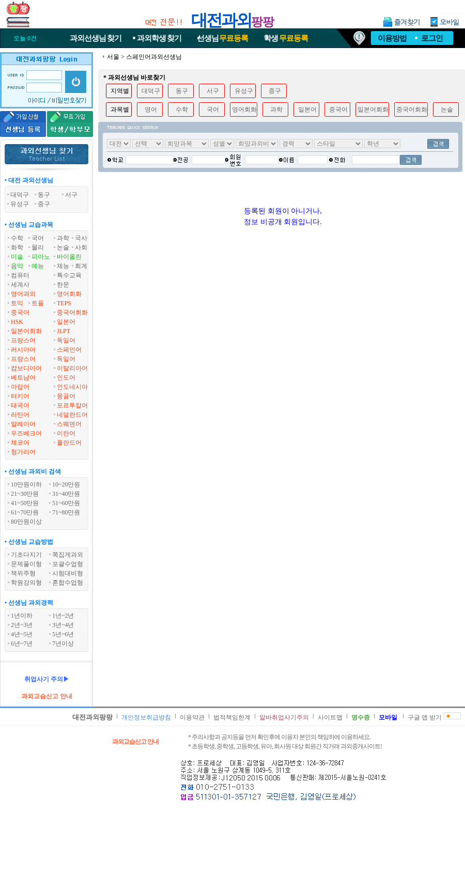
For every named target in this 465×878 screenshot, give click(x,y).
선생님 (223, 38)
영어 (151, 109)
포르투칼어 (72, 405)
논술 (63, 247)
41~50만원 (25, 503)
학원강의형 (26, 582)
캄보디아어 (26, 368)
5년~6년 (63, 634)
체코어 (20, 442)
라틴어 (20, 414)
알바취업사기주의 (284, 717)
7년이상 (63, 643)
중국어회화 (72, 312)
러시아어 (23, 349)
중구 (275, 91)
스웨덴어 (69, 424)
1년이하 (22, 615)
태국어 (20, 405)
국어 (38, 238)
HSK (17, 321)
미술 (17, 256)
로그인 (432, 38)
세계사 (20, 284)
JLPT (63, 331)
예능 (38, 266)
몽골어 (66, 396)
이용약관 (192, 717)
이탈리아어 (72, 368)
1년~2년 (63, 615)
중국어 (20, 312)
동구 (182, 91)
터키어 (20, 396)
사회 (81, 247)
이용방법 (392, 38)
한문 (63, 284)
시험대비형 (67, 573)
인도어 (66, 377)
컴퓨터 (20, 275)
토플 (38, 303)
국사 (81, 238)
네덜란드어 (72, 414)
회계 (81, 266)
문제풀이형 (26, 564)
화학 (17, 247)
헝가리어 (23, 452)
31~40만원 (66, 493)
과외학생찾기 (159, 38)
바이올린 (69, 256)
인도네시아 (72, 386)
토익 (17, 303)
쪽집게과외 (67, 554)
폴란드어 (69, 442)
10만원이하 (26, 484)
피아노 (41, 256)
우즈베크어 (26, 433)
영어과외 (23, 293)
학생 (286, 38)
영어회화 (69, 293)
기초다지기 (26, 554)
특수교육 (69, 275)
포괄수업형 (67, 564)
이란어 (66, 433)
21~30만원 (25, 493)
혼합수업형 (67, 582)
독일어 (66, 340)
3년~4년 (63, 625)
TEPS (64, 303)
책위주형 (23, 573)
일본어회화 (26, 331)
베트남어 (23, 377)
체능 (63, 266)
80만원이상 (26, 521)
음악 (17, 266)
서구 (213, 91)
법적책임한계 (232, 717)
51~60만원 (66, 503)
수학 (17, 238)
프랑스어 (23, 340)
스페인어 (69, 349)
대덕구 (151, 91)
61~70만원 (25, 512)
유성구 (244, 91)
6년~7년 (22, 643)
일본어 (66, 321)
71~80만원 (66, 512)
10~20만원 (66, 484)
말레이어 (23, 424)
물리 (38, 247)
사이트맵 (330, 717)
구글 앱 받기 (425, 717)
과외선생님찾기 (95, 38)
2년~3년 (22, 625)
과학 (63, 238)
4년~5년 (22, 634)
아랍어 (20, 386)
